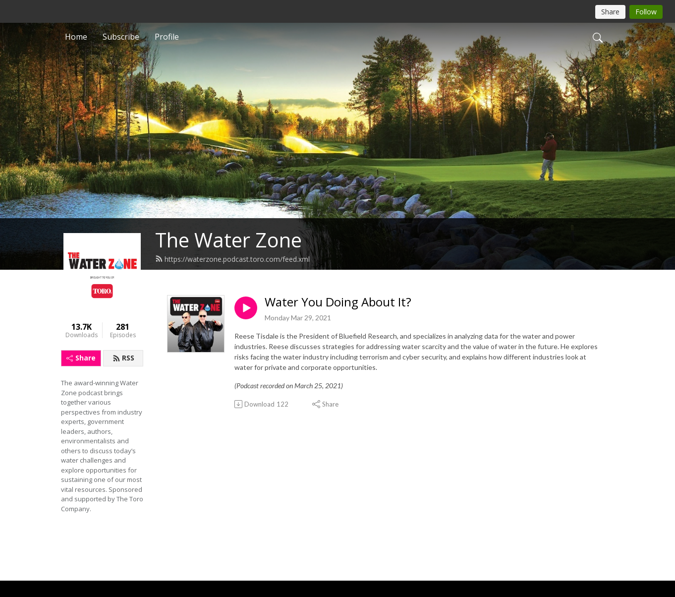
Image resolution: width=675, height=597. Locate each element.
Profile (167, 36)
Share (81, 357)
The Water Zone (228, 239)
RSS (123, 357)
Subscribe (121, 36)
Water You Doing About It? (338, 302)
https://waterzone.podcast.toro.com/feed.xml (232, 259)
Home (76, 36)
